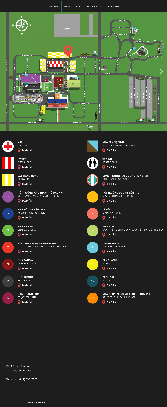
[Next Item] (161, 71)
